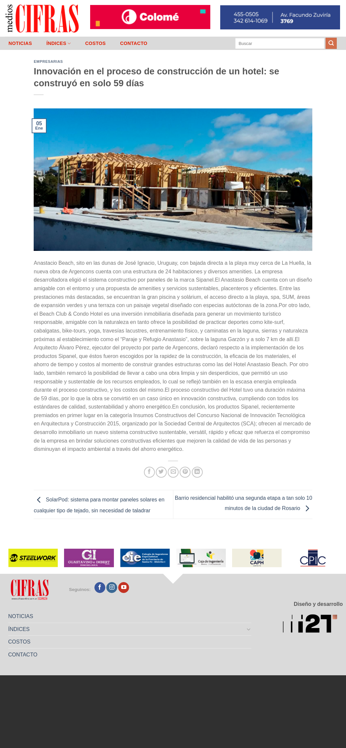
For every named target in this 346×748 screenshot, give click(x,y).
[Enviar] (331, 43)
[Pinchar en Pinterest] (185, 472)
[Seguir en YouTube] (123, 587)
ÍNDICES (58, 43)
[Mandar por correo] (173, 472)
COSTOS (95, 43)
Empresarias (48, 61)
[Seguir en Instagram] (111, 587)
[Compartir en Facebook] (149, 472)
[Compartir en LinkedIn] (197, 472)
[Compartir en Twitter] (161, 472)
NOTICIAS (20, 43)
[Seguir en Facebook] (99, 587)
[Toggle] (249, 629)
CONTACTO (134, 43)
